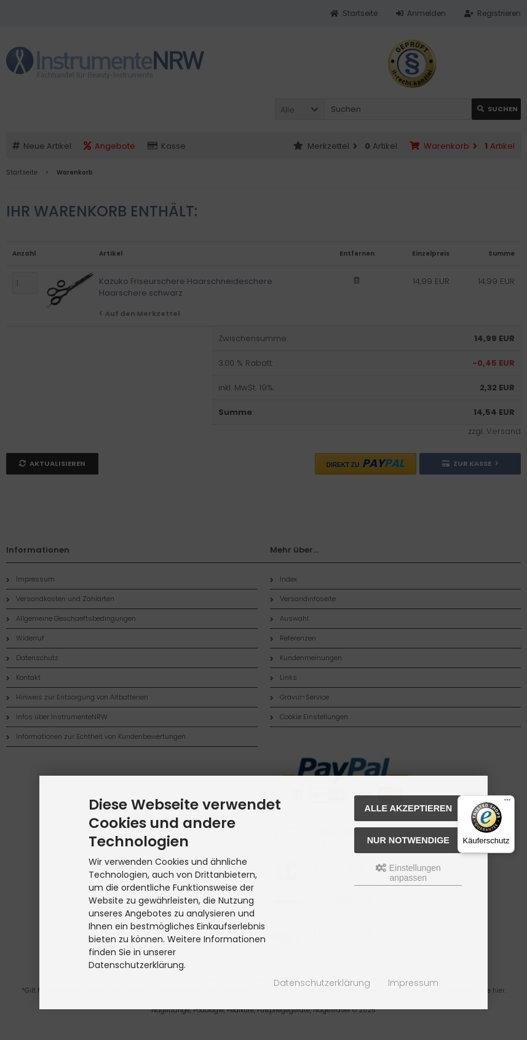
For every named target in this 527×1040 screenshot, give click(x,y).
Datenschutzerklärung (322, 983)
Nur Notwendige (408, 840)
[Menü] (507, 802)
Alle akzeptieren (409, 808)
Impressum (413, 983)
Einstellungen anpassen (408, 873)
